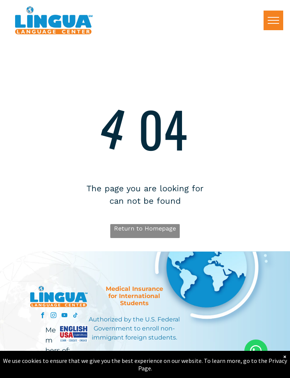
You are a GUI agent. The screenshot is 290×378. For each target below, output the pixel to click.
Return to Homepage (145, 228)
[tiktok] (75, 316)
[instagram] (53, 316)
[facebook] (42, 316)
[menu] (273, 20)
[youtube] (64, 316)
